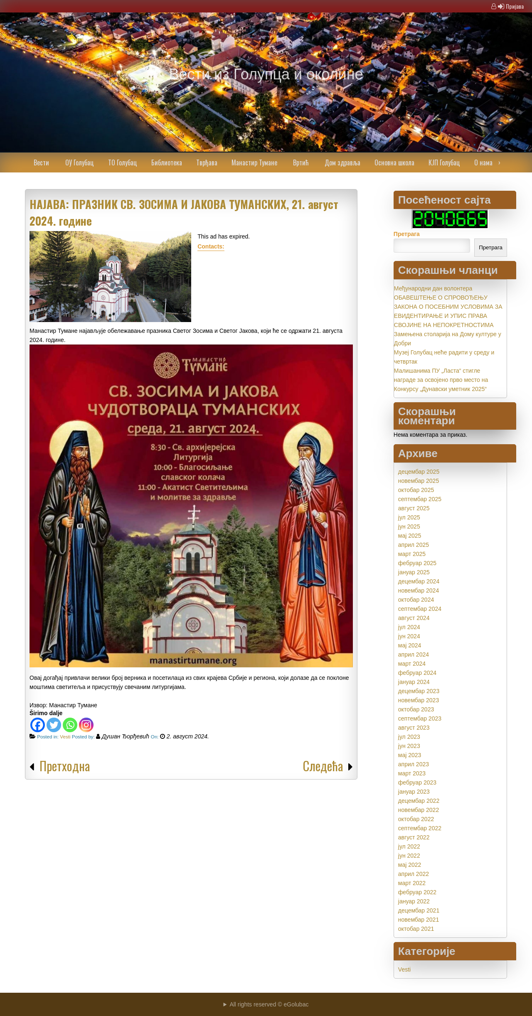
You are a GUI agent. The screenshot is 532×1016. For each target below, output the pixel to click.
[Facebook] (37, 725)
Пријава (515, 6)
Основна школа (394, 162)
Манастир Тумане (254, 162)
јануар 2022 (414, 901)
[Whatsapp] (70, 725)
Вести (41, 162)
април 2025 (413, 544)
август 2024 (414, 618)
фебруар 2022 (417, 892)
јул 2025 (409, 517)
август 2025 (414, 508)
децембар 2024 (418, 581)
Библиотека (166, 162)
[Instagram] (86, 725)
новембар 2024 (418, 590)
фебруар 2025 (417, 563)
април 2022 (413, 874)
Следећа (323, 765)
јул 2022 (409, 846)
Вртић (301, 162)
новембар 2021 (418, 919)
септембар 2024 (419, 608)
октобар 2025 (416, 490)
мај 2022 (409, 864)
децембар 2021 (418, 910)
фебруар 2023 (417, 782)
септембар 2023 (419, 718)
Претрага (407, 234)
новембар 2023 (418, 700)
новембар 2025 (418, 480)
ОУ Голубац (79, 162)
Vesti (65, 736)
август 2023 (414, 727)
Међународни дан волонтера (433, 288)
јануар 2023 (414, 791)
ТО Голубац (122, 162)
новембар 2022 (418, 810)
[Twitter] (54, 725)
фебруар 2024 (417, 672)
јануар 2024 (414, 682)
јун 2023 (409, 746)
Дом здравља (342, 162)
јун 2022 (409, 855)
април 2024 (413, 654)
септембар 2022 (419, 828)
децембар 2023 (418, 691)
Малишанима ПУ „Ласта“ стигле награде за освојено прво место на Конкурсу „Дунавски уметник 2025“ (441, 379)
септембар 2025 (419, 499)
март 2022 (412, 883)
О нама (483, 162)
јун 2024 (409, 636)
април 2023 (413, 764)
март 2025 (412, 554)
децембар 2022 (418, 800)
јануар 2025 (414, 572)
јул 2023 (409, 736)
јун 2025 (409, 526)
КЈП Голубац (444, 162)
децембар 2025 (418, 471)
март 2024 (412, 663)
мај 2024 (409, 645)
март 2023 (412, 773)
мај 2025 (409, 535)
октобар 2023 (416, 709)
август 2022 (414, 837)
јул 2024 (409, 627)
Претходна (64, 765)
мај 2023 (409, 755)
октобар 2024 (416, 599)
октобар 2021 (416, 928)
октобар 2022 (416, 819)
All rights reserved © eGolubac (268, 1004)
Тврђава (206, 162)
